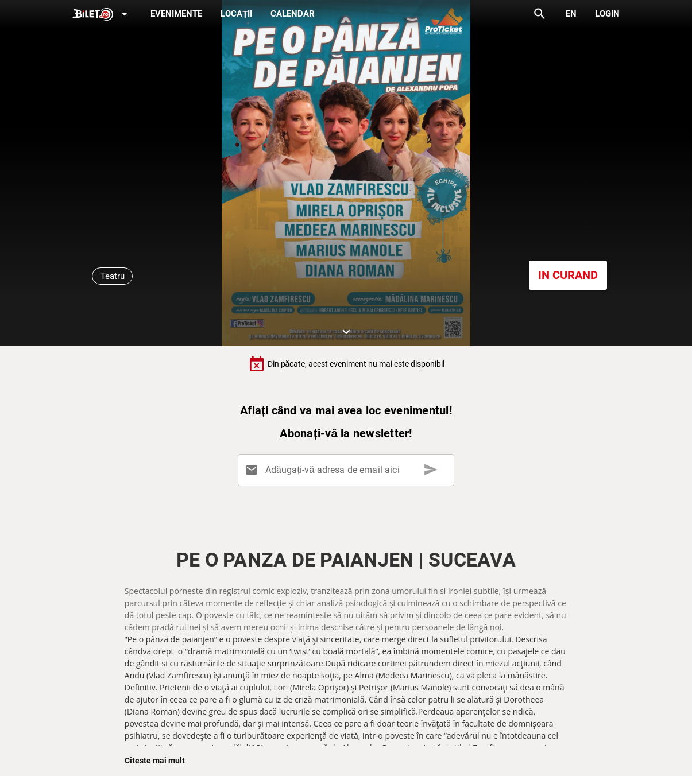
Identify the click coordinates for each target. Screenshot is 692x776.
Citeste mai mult (155, 760)
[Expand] (102, 14)
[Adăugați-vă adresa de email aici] (348, 470)
